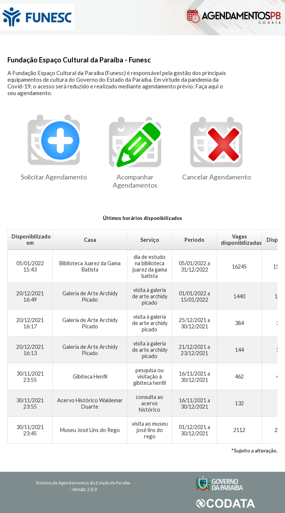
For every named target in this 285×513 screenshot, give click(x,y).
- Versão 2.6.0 (83, 489)
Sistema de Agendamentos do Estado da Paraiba (83, 483)
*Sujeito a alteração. (254, 450)
